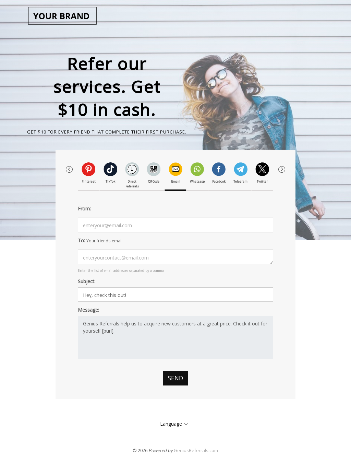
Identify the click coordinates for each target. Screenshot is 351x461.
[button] (281, 169)
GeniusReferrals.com (196, 450)
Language (171, 423)
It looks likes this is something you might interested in (175, 294)
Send (175, 378)
